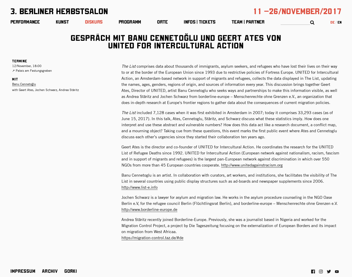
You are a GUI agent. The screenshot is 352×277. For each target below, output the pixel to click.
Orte (162, 21)
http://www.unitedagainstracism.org (252, 165)
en (339, 22)
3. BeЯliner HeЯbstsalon (59, 10)
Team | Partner (248, 21)
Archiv (50, 271)
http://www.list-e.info (139, 187)
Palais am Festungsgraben (34, 70)
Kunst (62, 21)
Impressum (23, 271)
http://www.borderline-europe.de (149, 209)
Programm (130, 21)
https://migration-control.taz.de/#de (152, 237)
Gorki (70, 271)
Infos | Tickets (200, 21)
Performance (25, 21)
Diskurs (94, 21)
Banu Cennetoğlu (24, 84)
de (332, 22)
